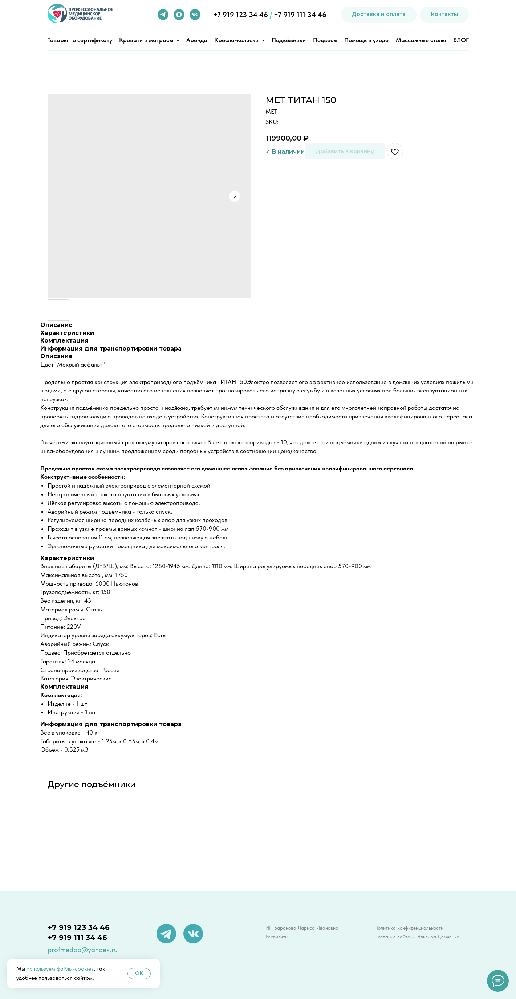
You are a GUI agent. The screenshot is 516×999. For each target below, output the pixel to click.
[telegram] (163, 14)
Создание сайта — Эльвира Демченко (416, 936)
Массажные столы (421, 40)
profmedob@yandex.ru (83, 949)
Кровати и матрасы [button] (147, 40)
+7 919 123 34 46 (240, 14)
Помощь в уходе (366, 40)
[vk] (195, 14)
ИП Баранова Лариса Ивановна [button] (301, 928)
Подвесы (325, 40)
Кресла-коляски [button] (237, 40)
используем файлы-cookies (60, 968)
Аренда (196, 40)
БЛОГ (461, 40)
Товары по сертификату (80, 40)
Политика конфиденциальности (408, 928)
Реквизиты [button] (276, 936)
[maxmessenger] (179, 14)
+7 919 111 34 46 (300, 14)
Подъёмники (289, 40)
